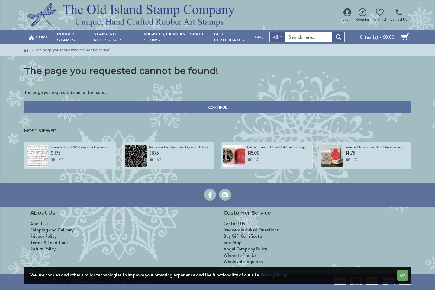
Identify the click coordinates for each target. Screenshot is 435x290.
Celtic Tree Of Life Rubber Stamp (276, 147)
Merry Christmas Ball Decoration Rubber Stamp (376, 147)
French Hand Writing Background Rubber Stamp (82, 147)
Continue (217, 107)
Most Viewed (40, 130)
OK (402, 275)
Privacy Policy (274, 275)
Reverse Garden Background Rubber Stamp (180, 147)
